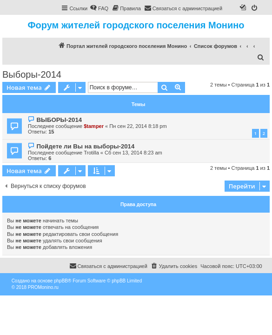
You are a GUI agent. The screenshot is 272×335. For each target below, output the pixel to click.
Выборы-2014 (31, 74)
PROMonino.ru (43, 287)
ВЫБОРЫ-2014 (59, 119)
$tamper (94, 126)
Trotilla (91, 152)
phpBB (61, 280)
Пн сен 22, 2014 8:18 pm (137, 126)
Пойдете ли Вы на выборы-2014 (85, 146)
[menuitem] (99, 8)
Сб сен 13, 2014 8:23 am (133, 152)
